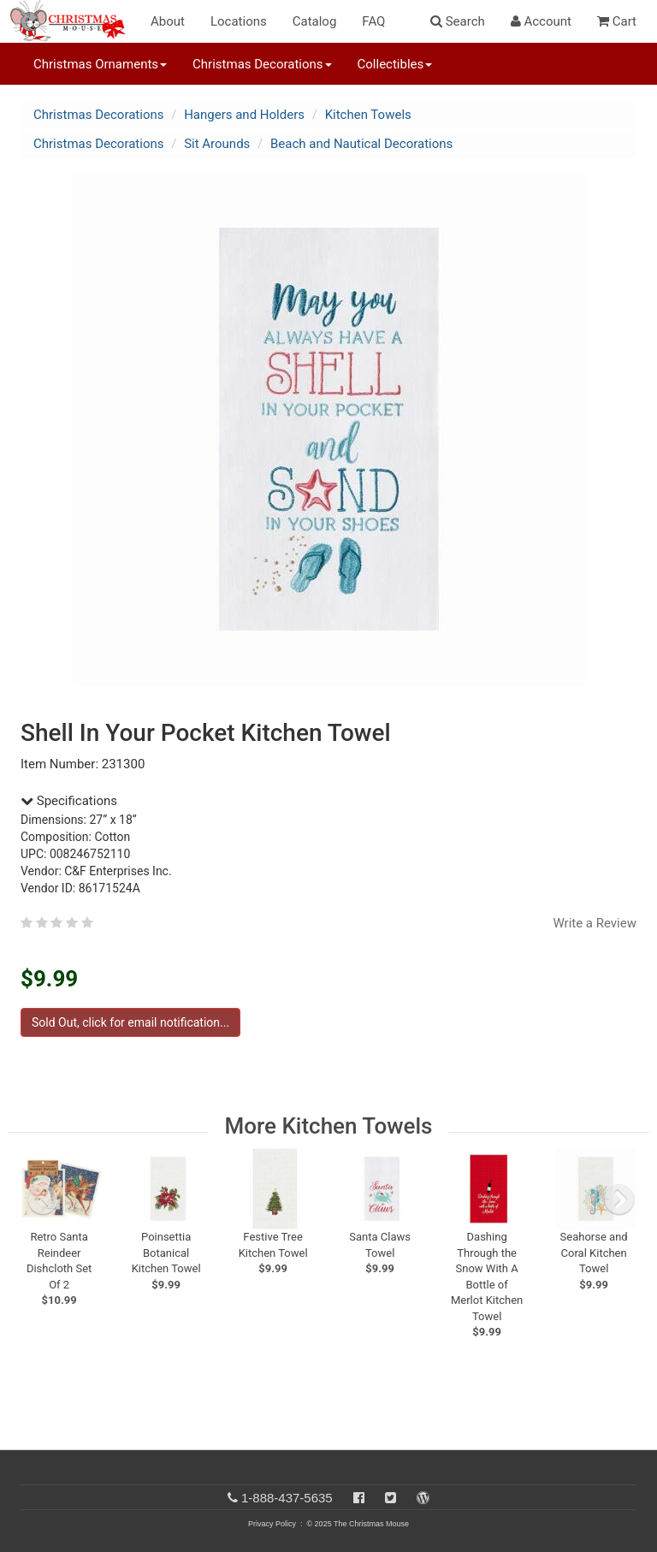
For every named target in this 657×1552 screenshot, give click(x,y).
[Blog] (423, 1497)
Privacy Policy (272, 1523)
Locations (238, 21)
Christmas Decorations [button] (261, 64)
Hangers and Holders (244, 114)
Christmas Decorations (98, 114)
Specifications (69, 801)
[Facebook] (358, 1497)
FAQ (373, 21)
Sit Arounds (217, 143)
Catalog (315, 21)
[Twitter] (390, 1497)
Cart (616, 21)
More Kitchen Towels (329, 1126)
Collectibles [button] (395, 64)
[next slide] (619, 1199)
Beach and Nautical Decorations (361, 143)
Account (541, 21)
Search (457, 21)
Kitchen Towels (368, 114)
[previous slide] (43, 1199)
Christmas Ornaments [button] (100, 64)
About (168, 21)
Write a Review (594, 923)
